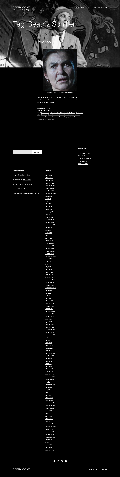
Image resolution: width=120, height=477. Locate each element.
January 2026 (49, 183)
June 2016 (48, 411)
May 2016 (48, 413)
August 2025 (49, 196)
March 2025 (49, 209)
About (83, 7)
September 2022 (50, 288)
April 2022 (48, 298)
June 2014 (48, 445)
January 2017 (49, 403)
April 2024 (48, 238)
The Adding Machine (84, 158)
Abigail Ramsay (45, 113)
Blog (88, 7)
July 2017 (48, 390)
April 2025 (48, 206)
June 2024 (48, 233)
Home (77, 7)
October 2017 (49, 382)
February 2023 (49, 274)
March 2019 (49, 345)
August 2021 (49, 309)
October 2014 (49, 434)
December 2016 (50, 405)
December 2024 (50, 217)
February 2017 (49, 400)
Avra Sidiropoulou (62, 113)
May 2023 (48, 267)
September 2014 (50, 437)
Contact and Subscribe (99, 7)
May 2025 (48, 204)
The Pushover (82, 161)
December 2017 (50, 377)
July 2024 (48, 230)
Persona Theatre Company (62, 117)
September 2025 (50, 193)
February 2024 (49, 243)
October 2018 (49, 356)
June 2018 (48, 361)
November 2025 (50, 188)
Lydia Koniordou (49, 117)
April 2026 (48, 175)
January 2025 (49, 214)
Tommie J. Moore (49, 119)
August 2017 (49, 387)
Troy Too (44, 42)
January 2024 (49, 246)
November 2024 (50, 219)
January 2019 (49, 350)
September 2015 (50, 426)
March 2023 (49, 272)
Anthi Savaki (53, 113)
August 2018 (49, 358)
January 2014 (49, 450)
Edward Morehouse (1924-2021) (30, 193)
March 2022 (49, 301)
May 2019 (48, 340)
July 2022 (48, 293)
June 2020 (48, 319)
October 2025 (49, 191)
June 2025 (48, 201)
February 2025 (49, 212)
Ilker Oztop (71, 115)
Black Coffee (82, 156)
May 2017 (48, 392)
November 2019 (50, 329)
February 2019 (49, 348)
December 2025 (50, 185)
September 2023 (50, 256)
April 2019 (48, 343)
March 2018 (49, 369)
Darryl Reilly (16, 175)
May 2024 (48, 235)
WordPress (103, 469)
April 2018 (48, 366)
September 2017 (50, 384)
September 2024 (50, 225)
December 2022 (50, 280)
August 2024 (49, 227)
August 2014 (49, 439)
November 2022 (50, 282)
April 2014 (48, 447)
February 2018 (49, 371)
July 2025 (48, 199)
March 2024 (49, 240)
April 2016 (48, 416)
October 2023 (49, 254)
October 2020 (49, 316)
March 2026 (49, 178)
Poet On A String (83, 164)
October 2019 (49, 332)
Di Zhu (38, 115)
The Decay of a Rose (84, 153)
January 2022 (49, 303)
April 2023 (48, 269)
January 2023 (49, 277)
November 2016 (50, 408)
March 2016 (49, 419)
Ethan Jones (44, 115)
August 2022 (49, 290)
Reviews (47, 110)
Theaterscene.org (21, 7)
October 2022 (49, 285)
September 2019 (50, 335)
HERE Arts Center (63, 115)
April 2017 (48, 395)
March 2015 (49, 429)
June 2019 (48, 337)
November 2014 (50, 432)
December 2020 (50, 311)
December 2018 (50, 353)
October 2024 (49, 222)
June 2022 (48, 295)
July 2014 (48, 442)
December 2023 (50, 248)
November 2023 (50, 251)
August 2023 (49, 259)
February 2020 (49, 324)
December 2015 (50, 424)
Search (15, 149)
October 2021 (49, 306)
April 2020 (48, 322)
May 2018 (48, 364)
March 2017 (49, 398)
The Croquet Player (27, 184)
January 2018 (49, 374)
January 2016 (49, 421)
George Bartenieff (53, 115)
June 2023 (48, 264)
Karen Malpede (41, 117)
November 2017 (50, 379)
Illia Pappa (77, 115)
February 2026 (49, 180)
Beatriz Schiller (71, 113)
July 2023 (48, 261)
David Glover (79, 113)
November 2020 (50, 314)
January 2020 (49, 327)
